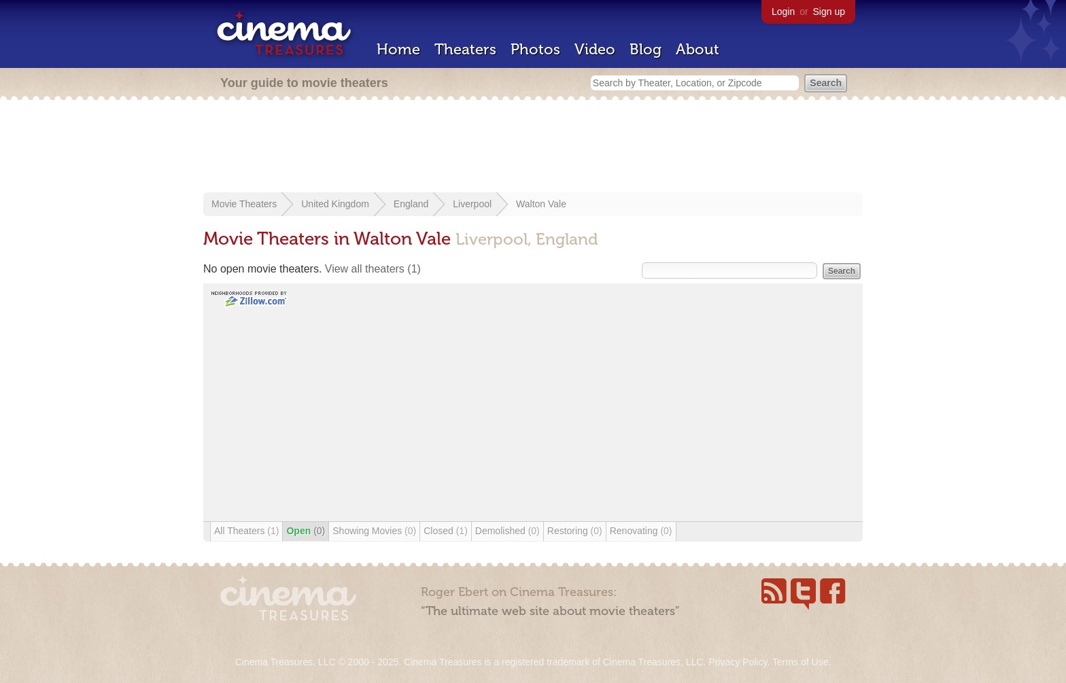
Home (398, 49)
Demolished (507, 530)
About (697, 49)
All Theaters (246, 530)
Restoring (574, 530)
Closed (446, 530)
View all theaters (373, 269)
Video (594, 49)
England (411, 203)
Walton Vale (541, 203)
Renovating (641, 530)
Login (783, 11)
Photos (535, 49)
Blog (645, 49)
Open (305, 530)
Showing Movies (374, 530)
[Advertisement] (533, 147)
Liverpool (472, 203)
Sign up (829, 11)
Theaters (465, 49)
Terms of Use (800, 661)
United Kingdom (335, 203)
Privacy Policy (737, 661)
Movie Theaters (244, 203)
